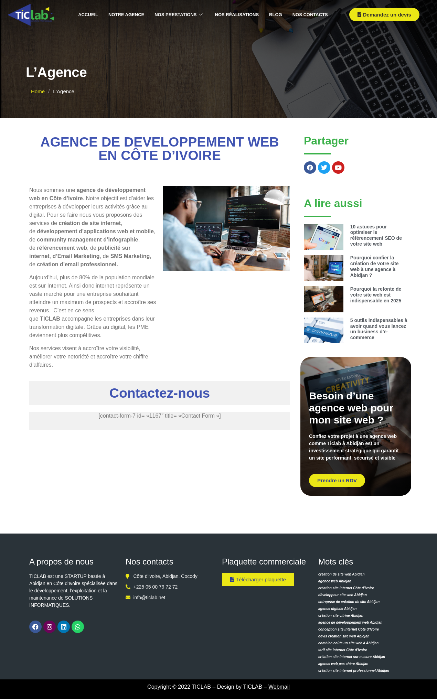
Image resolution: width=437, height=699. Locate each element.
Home (38, 91)
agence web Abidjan (334, 581)
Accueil (88, 14)
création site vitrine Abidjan (340, 615)
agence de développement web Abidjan (350, 622)
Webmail (279, 687)
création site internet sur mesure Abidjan (351, 657)
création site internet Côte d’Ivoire (346, 588)
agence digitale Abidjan (337, 609)
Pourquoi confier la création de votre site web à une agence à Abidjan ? (374, 266)
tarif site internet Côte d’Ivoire (342, 650)
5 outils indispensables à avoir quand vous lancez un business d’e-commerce (378, 329)
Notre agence (126, 14)
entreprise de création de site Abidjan (349, 602)
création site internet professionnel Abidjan (353, 671)
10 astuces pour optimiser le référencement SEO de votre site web (376, 235)
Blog (275, 14)
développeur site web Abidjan (342, 595)
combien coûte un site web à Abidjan (348, 643)
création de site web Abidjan (341, 574)
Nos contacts (310, 14)
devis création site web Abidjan (344, 636)
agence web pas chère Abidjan (343, 664)
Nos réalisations (237, 14)
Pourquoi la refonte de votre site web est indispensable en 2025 (376, 294)
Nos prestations (178, 15)
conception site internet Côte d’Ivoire (348, 629)
